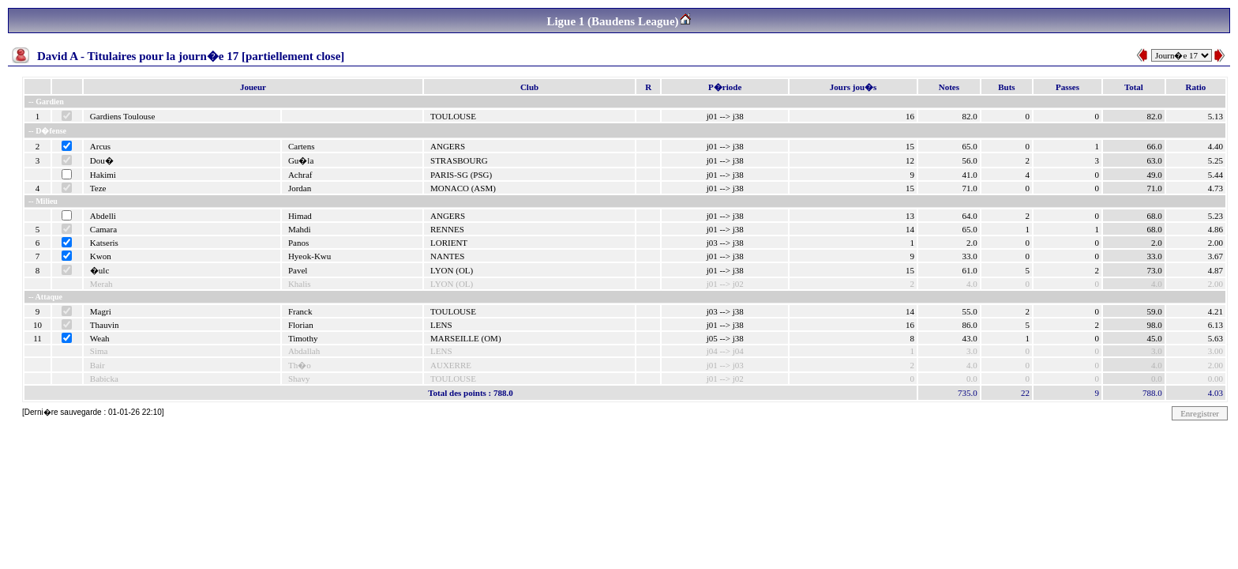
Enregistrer (1199, 413)
